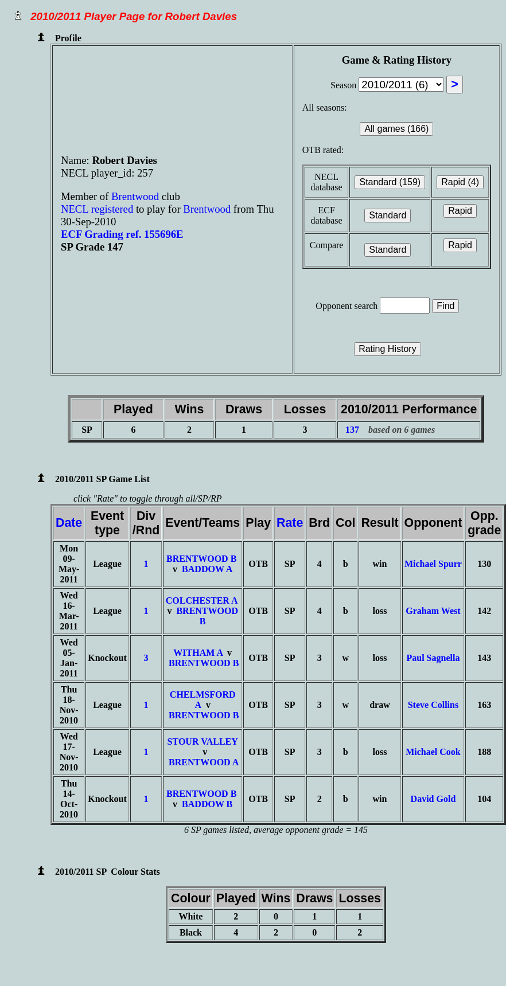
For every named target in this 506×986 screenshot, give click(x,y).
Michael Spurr (433, 564)
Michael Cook (433, 752)
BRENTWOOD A (204, 762)
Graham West (433, 611)
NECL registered (97, 209)
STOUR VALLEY (203, 741)
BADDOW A (207, 569)
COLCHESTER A (202, 600)
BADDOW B (207, 804)
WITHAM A (198, 653)
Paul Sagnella (433, 658)
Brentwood (136, 196)
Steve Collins (433, 705)
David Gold (433, 799)
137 (352, 430)
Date (69, 523)
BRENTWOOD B (201, 559)
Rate (290, 523)
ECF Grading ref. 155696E (122, 234)
